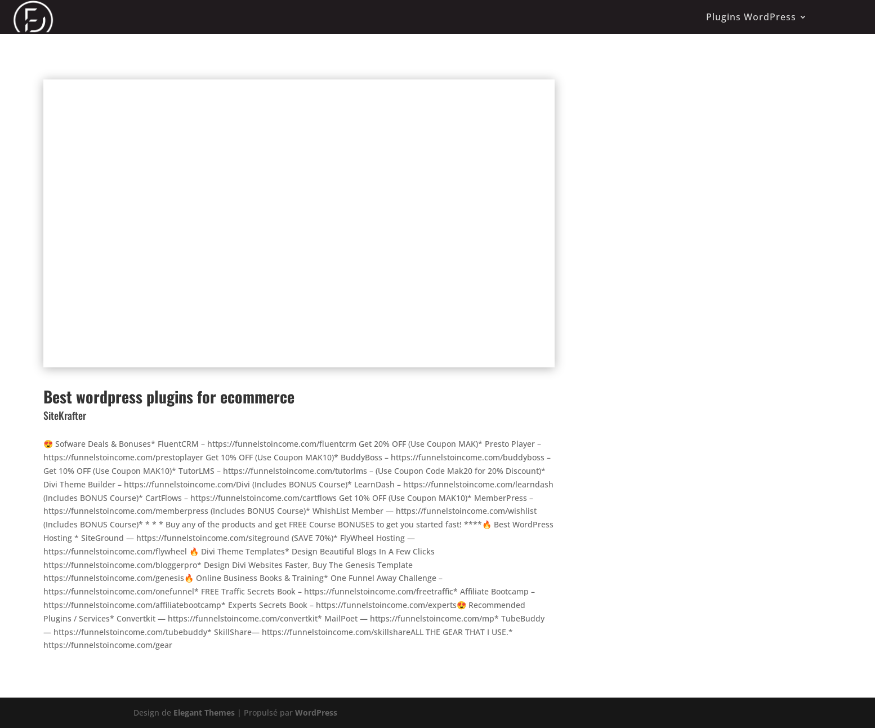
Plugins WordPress (751, 17)
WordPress (316, 712)
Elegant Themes (204, 712)
